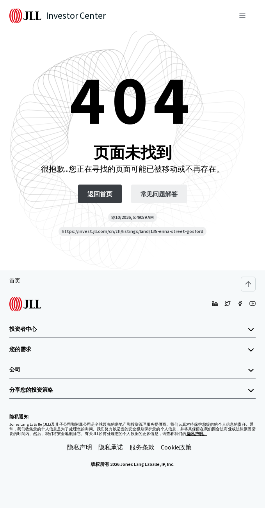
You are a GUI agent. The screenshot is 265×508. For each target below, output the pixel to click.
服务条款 (142, 447)
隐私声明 (79, 447)
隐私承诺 (110, 447)
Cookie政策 (176, 447)
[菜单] (242, 15)
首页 (14, 280)
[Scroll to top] (248, 284)
